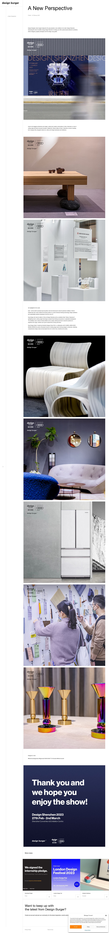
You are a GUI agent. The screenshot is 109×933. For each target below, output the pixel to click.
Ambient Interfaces (86, 893)
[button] (106, 915)
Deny (88, 926)
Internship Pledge (28, 893)
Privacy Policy (87, 930)
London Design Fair (58, 893)
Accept (76, 926)
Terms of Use (50, 929)
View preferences (100, 926)
